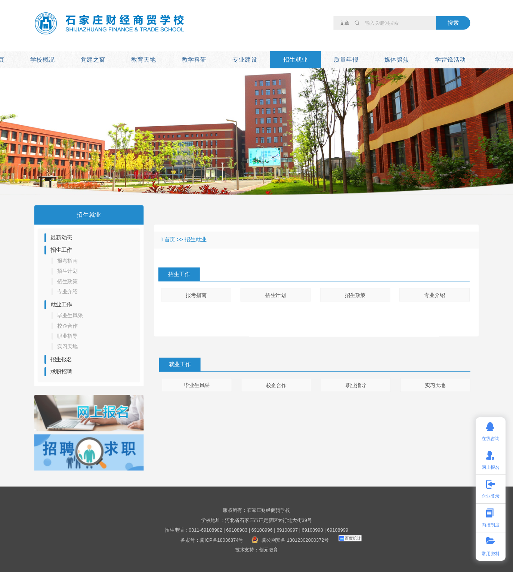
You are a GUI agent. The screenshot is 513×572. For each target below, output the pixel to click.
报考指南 (67, 261)
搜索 (453, 23)
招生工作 (61, 250)
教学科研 (194, 59)
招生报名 (61, 359)
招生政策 (67, 281)
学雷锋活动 (450, 59)
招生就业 (295, 59)
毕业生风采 (70, 316)
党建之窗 (93, 59)
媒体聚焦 (396, 59)
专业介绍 (67, 292)
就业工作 (61, 304)
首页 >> (174, 239)
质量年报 (346, 59)
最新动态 (61, 238)
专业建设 (244, 59)
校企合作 (67, 326)
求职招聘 (61, 372)
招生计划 (67, 271)
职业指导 (67, 336)
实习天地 (67, 346)
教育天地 (143, 59)
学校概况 (42, 59)
